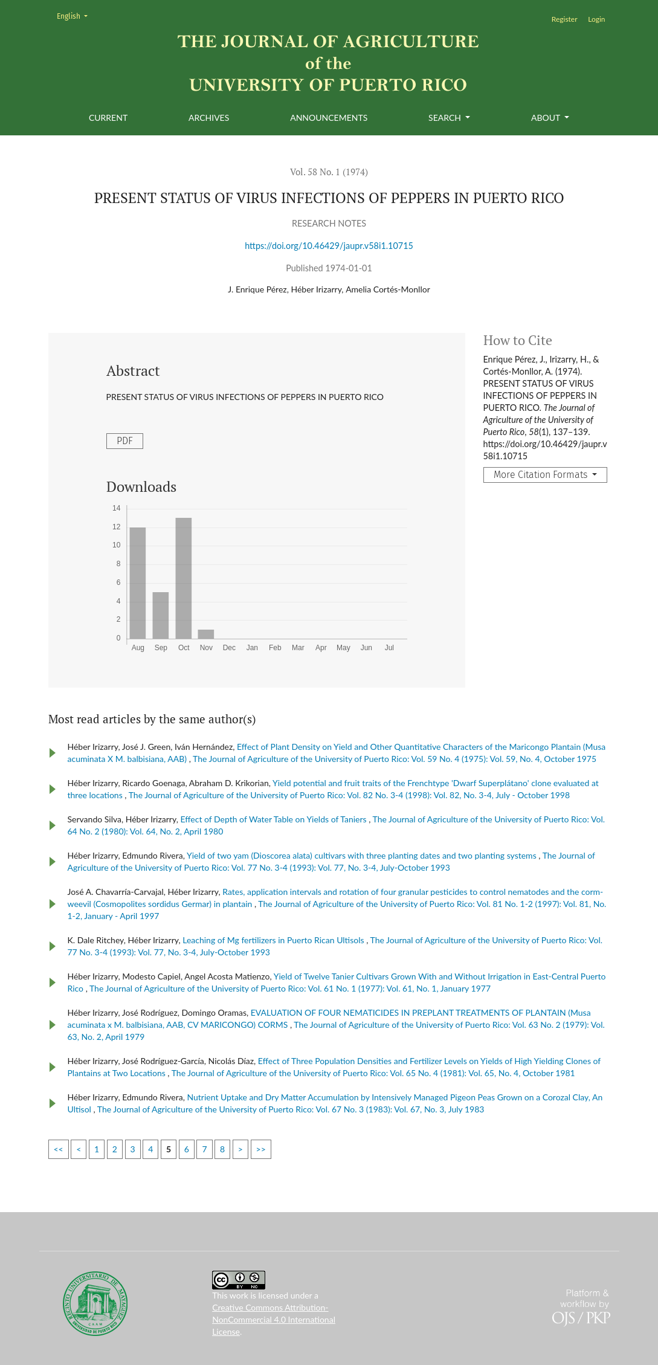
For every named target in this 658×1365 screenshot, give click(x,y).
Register (565, 19)
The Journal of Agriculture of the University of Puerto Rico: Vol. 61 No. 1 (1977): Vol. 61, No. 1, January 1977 (290, 988)
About (546, 117)
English (75, 15)
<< (58, 1149)
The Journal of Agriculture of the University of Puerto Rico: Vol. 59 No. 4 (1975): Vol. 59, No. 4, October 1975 (394, 758)
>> (261, 1149)
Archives (209, 117)
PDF (125, 441)
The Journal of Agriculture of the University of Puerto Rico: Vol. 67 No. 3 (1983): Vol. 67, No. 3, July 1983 (291, 1109)
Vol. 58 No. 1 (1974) (329, 172)
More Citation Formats (542, 474)
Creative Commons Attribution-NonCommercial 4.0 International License (273, 1319)
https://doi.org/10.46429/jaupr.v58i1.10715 (329, 245)
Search (445, 117)
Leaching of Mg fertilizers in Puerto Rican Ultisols (274, 940)
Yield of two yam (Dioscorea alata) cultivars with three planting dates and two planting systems (362, 855)
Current (108, 117)
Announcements (328, 117)
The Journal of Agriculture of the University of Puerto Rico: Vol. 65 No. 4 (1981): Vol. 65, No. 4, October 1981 (373, 1073)
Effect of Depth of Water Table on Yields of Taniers (274, 819)
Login (596, 19)
